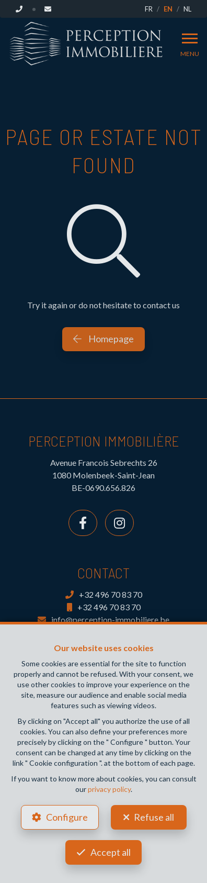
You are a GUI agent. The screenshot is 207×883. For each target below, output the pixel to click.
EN (168, 9)
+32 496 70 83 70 (103, 594)
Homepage (103, 338)
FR (149, 9)
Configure (67, 817)
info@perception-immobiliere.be (103, 619)
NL (187, 9)
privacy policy (109, 789)
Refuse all (154, 817)
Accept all (110, 852)
